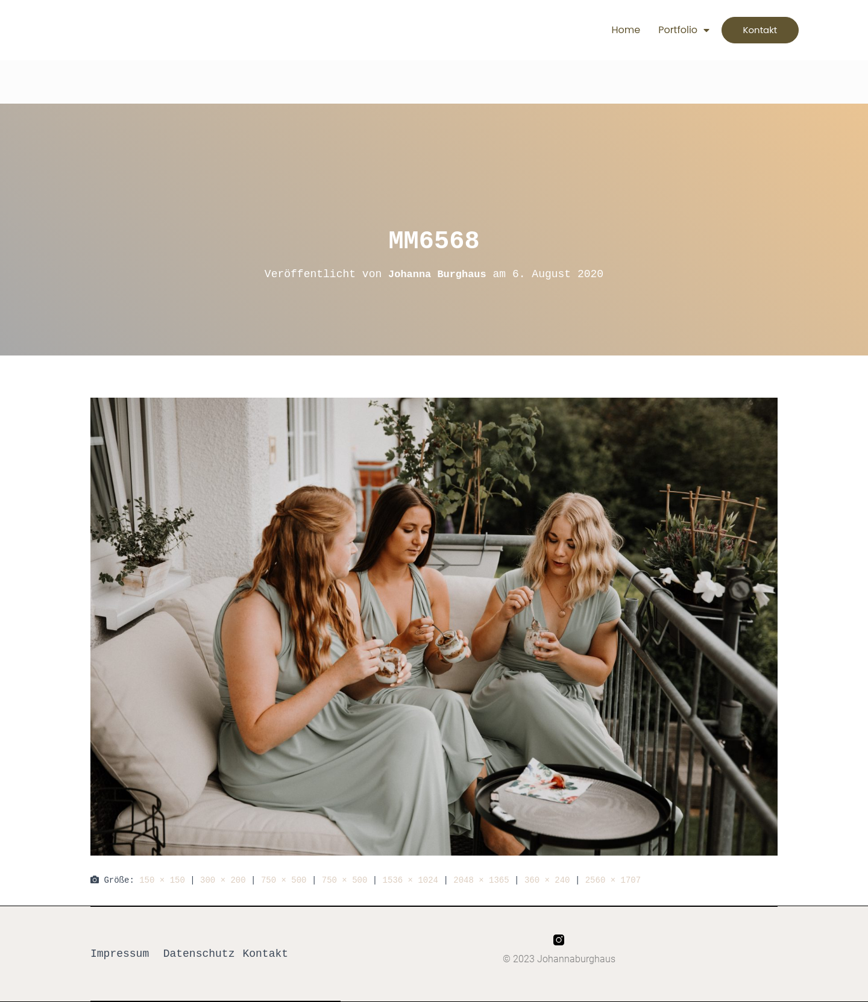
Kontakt (265, 954)
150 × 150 (162, 880)
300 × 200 (223, 880)
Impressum (119, 954)
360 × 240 (547, 880)
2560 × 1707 (613, 880)
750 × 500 (284, 880)
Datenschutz (199, 954)
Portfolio (668, 30)
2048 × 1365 (481, 880)
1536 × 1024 (410, 880)
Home (610, 30)
